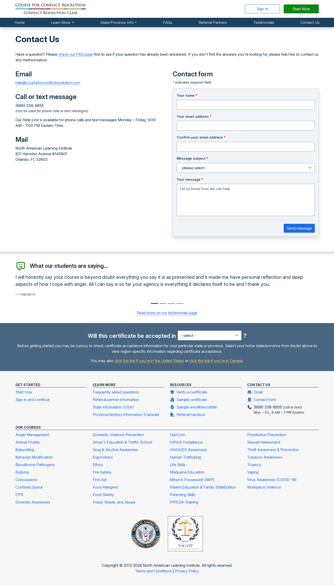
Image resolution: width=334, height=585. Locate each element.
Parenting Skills (182, 494)
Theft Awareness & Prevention (273, 449)
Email (255, 391)
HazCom (177, 434)
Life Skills (178, 464)
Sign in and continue (32, 399)
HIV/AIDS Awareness (188, 449)
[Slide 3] (179, 303)
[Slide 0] (154, 303)
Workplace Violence (264, 487)
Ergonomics (103, 457)
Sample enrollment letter (193, 406)
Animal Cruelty (27, 442)
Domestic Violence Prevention (118, 434)
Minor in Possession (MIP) (192, 479)
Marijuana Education (187, 472)
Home (20, 22)
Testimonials (263, 22)
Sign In (262, 9)
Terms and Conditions (154, 571)
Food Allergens (105, 487)
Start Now (301, 9)
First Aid (99, 479)
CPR (19, 494)
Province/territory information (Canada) (126, 414)
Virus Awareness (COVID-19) (272, 479)
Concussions (26, 479)
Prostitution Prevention (266, 434)
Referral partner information (116, 399)
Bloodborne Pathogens (35, 464)
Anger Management (32, 434)
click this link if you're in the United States (149, 360)
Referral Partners (212, 22)
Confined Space (29, 487)
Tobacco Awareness (265, 457)
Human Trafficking (185, 457)
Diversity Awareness (32, 502)
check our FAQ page (75, 54)
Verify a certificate (188, 391)
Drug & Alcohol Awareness (115, 449)
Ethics (98, 464)
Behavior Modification (34, 457)
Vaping (253, 472)
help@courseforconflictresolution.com (47, 82)
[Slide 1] (162, 303)
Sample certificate (188, 399)
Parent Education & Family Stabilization (203, 487)
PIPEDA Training (184, 502)
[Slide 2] (171, 303)
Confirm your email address (201, 137)
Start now (23, 392)
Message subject (192, 158)
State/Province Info (117, 22)
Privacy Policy (187, 571)
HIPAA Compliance (186, 442)
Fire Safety (102, 472)
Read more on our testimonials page (167, 312)
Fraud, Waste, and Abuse (114, 502)
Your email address (194, 116)
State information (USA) (113, 407)
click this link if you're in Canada (216, 360)
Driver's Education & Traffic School (122, 442)
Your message (190, 179)
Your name (187, 95)
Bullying (22, 472)
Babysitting (24, 449)
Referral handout (187, 414)
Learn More (61, 22)
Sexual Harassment (263, 442)
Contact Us (309, 22)
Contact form (261, 399)
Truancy (254, 464)
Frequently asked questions (116, 392)
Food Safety (103, 494)
